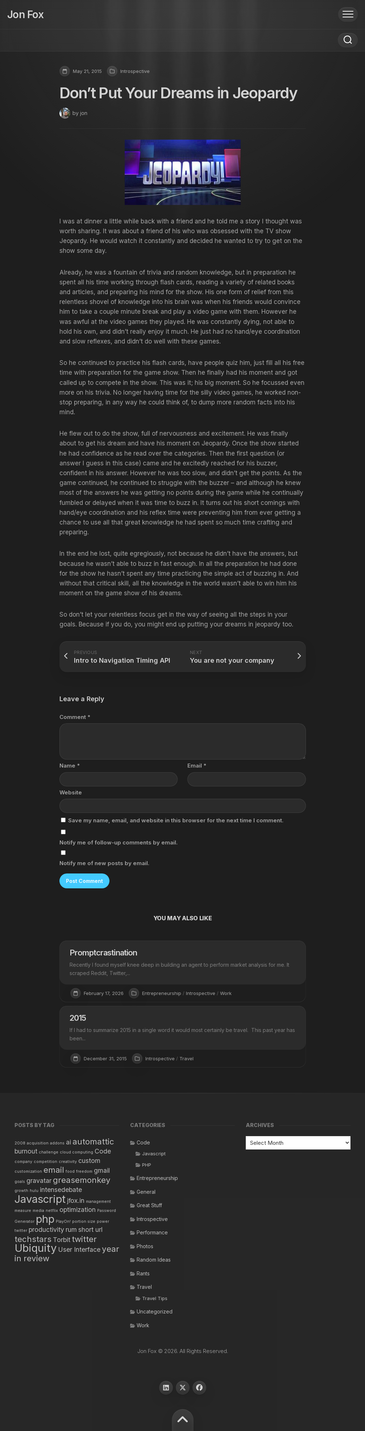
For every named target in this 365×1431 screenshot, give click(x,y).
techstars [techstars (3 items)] (32, 1239)
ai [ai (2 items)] (68, 1142)
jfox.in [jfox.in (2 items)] (75, 1200)
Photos (145, 1246)
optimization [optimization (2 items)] (77, 1209)
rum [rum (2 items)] (71, 1229)
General (146, 1192)
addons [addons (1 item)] (57, 1143)
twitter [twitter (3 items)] (84, 1239)
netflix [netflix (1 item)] (52, 1210)
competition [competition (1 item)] (45, 1161)
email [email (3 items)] (53, 1170)
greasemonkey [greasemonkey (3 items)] (82, 1180)
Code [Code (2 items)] (103, 1151)
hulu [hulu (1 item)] (34, 1190)
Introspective (135, 71)
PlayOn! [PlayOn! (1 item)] (63, 1221)
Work (226, 993)
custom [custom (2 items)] (89, 1160)
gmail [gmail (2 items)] (102, 1170)
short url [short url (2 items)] (90, 1229)
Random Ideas (154, 1260)
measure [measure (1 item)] (22, 1210)
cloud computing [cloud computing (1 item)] (76, 1152)
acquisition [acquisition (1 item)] (38, 1143)
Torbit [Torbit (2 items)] (61, 1239)
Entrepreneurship (161, 993)
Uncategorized (155, 1311)
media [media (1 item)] (38, 1210)
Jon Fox (25, 14)
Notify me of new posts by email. (104, 863)
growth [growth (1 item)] (21, 1190)
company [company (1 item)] (23, 1161)
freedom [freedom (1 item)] (84, 1171)
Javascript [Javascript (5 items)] (40, 1199)
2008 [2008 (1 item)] (19, 1143)
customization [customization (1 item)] (28, 1171)
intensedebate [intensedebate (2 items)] (61, 1189)
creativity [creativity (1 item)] (68, 1161)
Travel (186, 1058)
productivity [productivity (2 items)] (46, 1229)
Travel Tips (154, 1298)
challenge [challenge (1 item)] (48, 1152)
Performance (152, 1232)
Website (70, 792)
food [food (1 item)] (70, 1171)
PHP (146, 1165)
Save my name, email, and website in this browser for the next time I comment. (175, 820)
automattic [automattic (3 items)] (93, 1141)
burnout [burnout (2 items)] (25, 1151)
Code (143, 1142)
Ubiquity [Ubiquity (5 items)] (35, 1248)
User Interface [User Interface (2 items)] (79, 1249)
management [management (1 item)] (98, 1201)
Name (69, 765)
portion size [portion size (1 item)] (83, 1221)
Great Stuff (149, 1205)
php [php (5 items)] (45, 1219)
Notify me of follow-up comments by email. (118, 842)
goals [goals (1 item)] (19, 1181)
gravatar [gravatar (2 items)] (38, 1180)
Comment (74, 717)
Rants (143, 1273)
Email (196, 765)
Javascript (154, 1153)
